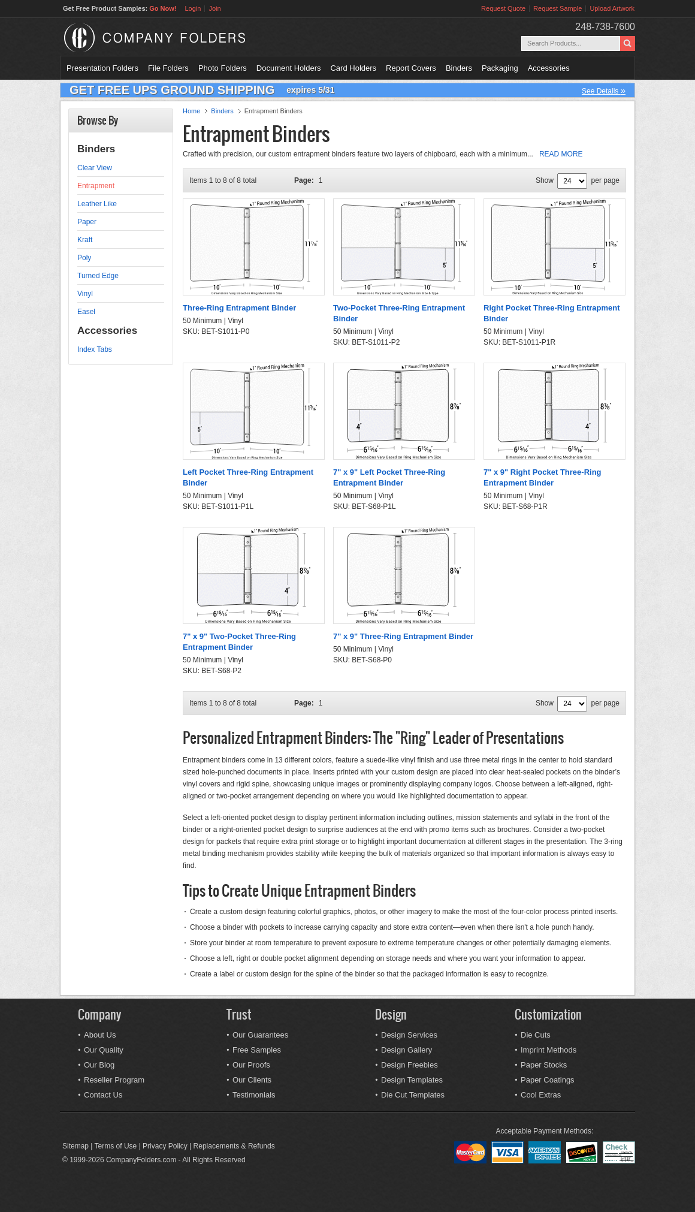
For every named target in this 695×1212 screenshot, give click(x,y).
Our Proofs (251, 1064)
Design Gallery (406, 1049)
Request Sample (557, 8)
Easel (86, 311)
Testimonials (254, 1094)
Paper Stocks (544, 1064)
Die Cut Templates (413, 1094)
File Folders (168, 68)
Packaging (500, 68)
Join (214, 8)
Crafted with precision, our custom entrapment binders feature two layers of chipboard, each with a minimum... (383, 154)
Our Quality (103, 1049)
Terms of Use (116, 1146)
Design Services (409, 1034)
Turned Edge (98, 276)
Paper (86, 222)
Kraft (84, 240)
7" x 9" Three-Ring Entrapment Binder (403, 636)
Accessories (549, 68)
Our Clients (251, 1079)
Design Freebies (409, 1064)
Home (191, 110)
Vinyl (85, 294)
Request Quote (503, 8)
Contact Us (103, 1094)
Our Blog (99, 1064)
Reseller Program (114, 1079)
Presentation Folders (102, 68)
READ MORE (561, 154)
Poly (84, 258)
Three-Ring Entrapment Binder (239, 307)
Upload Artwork (612, 8)
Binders (459, 68)
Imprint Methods (548, 1049)
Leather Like (97, 204)
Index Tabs (94, 349)
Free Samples (256, 1049)
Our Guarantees (260, 1034)
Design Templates (412, 1079)
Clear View (94, 168)
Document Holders (288, 68)
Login (193, 8)
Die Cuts (536, 1034)
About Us (100, 1034)
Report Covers (411, 68)
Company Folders (186, 37)
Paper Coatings (548, 1079)
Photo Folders (222, 68)
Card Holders (353, 68)
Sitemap (75, 1146)
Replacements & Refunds (234, 1146)
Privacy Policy (165, 1146)
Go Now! (162, 8)
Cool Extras (541, 1094)
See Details (604, 90)
